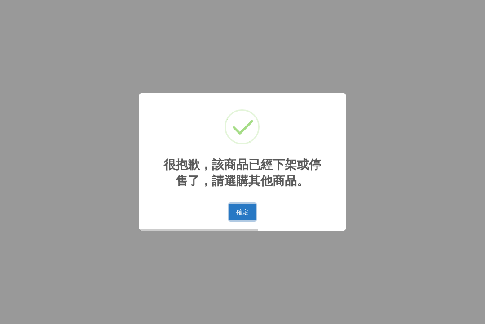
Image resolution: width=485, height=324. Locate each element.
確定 (242, 212)
